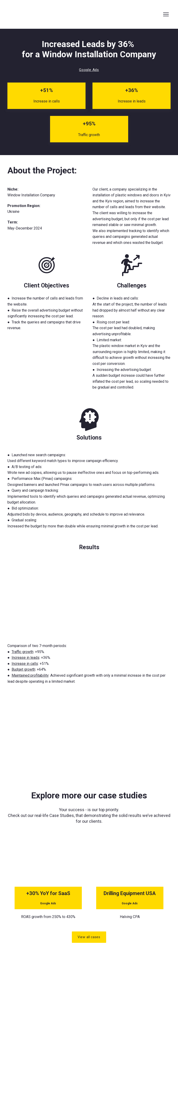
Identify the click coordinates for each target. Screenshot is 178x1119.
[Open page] (48, 865)
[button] (89, 70)
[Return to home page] (47, 14)
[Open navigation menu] (166, 14)
